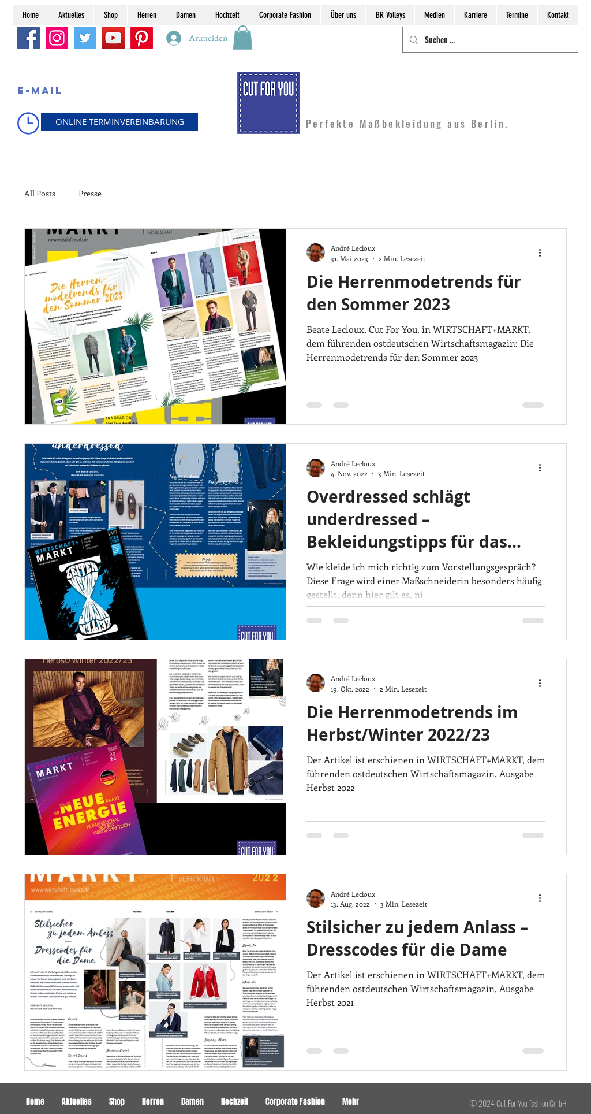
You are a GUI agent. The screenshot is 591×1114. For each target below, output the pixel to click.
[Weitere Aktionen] (544, 252)
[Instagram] (57, 38)
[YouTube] (113, 38)
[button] (243, 37)
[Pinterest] (141, 38)
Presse (90, 193)
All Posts (39, 193)
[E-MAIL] (40, 91)
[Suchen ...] (489, 39)
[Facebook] (28, 38)
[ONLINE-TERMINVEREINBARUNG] (119, 122)
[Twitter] (85, 38)
